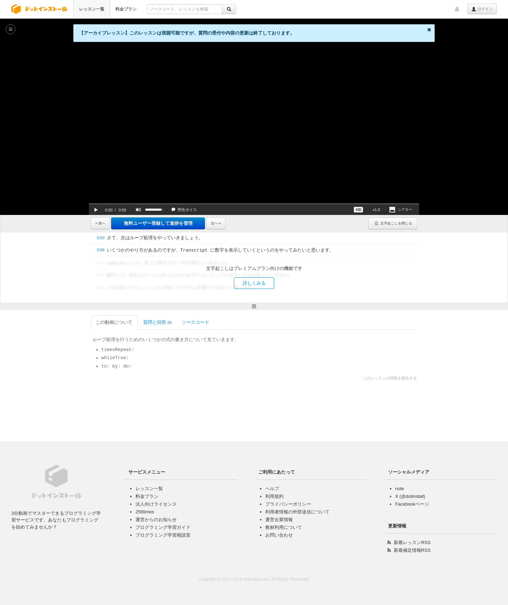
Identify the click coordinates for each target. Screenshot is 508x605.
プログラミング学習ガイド (162, 527)
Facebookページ (412, 504)
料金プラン (126, 9)
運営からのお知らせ (156, 519)
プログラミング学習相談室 (162, 535)
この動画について (114, 322)
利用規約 (274, 496)
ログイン (482, 9)
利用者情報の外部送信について (297, 511)
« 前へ (100, 223)
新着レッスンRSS (412, 542)
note (399, 488)
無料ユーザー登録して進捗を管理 (158, 223)
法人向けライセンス (156, 504)
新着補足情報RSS (412, 550)
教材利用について (283, 527)
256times (144, 511)
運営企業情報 (279, 519)
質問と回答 (157, 322)
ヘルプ (272, 488)
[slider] (254, 203)
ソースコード (196, 322)
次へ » (216, 223)
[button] (96, 209)
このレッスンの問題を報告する (390, 378)
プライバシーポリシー (288, 504)
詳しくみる (254, 283)
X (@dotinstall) (410, 496)
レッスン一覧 (91, 9)
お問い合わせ (279, 535)
